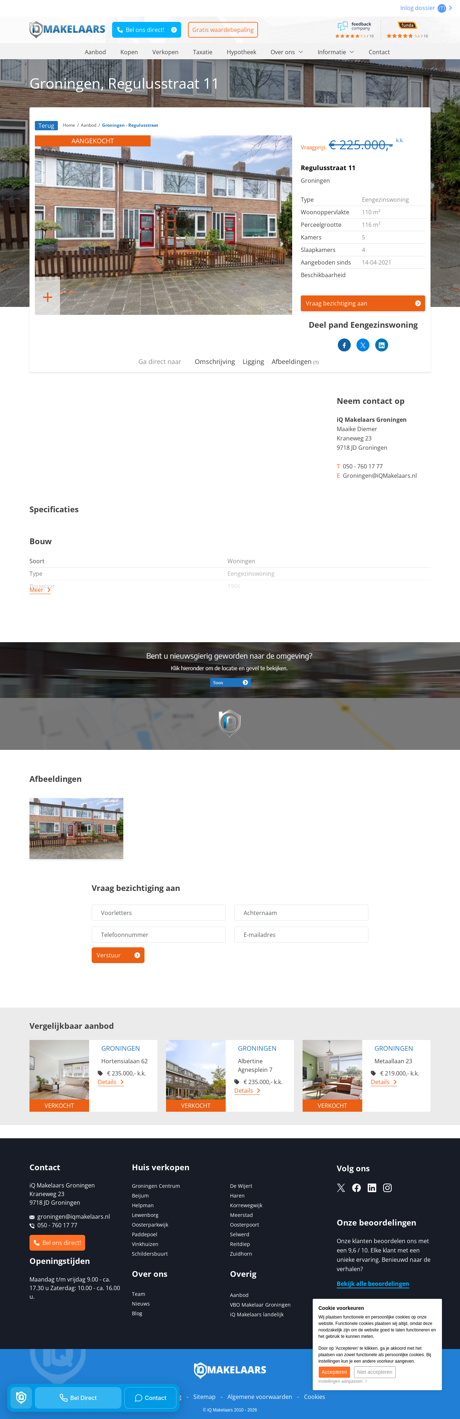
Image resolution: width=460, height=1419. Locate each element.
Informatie (336, 52)
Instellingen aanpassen (343, 1381)
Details (107, 1082)
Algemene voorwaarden (259, 1397)
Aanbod (95, 52)
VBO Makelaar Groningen (260, 1304)
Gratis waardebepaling (223, 30)
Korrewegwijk (246, 1205)
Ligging (253, 361)
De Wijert (241, 1185)
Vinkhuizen (145, 1244)
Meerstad (241, 1215)
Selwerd (239, 1234)
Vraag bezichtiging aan (336, 303)
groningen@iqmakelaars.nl (73, 1216)
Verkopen (165, 52)
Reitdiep (240, 1244)
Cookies (314, 1397)
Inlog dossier (426, 8)
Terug (46, 126)
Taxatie (202, 52)
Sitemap (204, 1397)
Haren (237, 1195)
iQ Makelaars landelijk (257, 1314)
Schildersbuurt (150, 1253)
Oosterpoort (244, 1224)
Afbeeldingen (295, 361)
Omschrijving (215, 361)
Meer (36, 590)
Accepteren (334, 1372)
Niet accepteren (374, 1372)
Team (138, 1293)
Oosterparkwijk (150, 1224)
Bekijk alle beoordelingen (373, 1284)
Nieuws (141, 1303)
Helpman (143, 1205)
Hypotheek (241, 52)
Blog (137, 1313)
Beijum (140, 1195)
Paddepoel (144, 1234)
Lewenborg (145, 1215)
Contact (379, 52)
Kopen (129, 52)
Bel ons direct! (140, 30)
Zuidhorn (241, 1253)
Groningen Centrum (156, 1185)
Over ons (287, 52)
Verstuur (109, 955)
